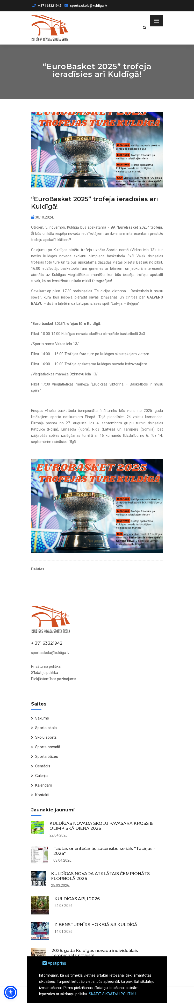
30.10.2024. (42, 217)
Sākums (42, 718)
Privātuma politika (46, 666)
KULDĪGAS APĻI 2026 (77, 898)
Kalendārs (43, 785)
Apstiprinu (54, 963)
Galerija (41, 775)
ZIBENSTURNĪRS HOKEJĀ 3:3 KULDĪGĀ (95, 924)
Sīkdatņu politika (44, 673)
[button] (10, 992)
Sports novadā (47, 747)
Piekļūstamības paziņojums (53, 679)
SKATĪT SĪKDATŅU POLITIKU (112, 994)
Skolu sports (46, 737)
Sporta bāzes (46, 756)
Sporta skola (46, 727)
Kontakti (42, 795)
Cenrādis (42, 766)
